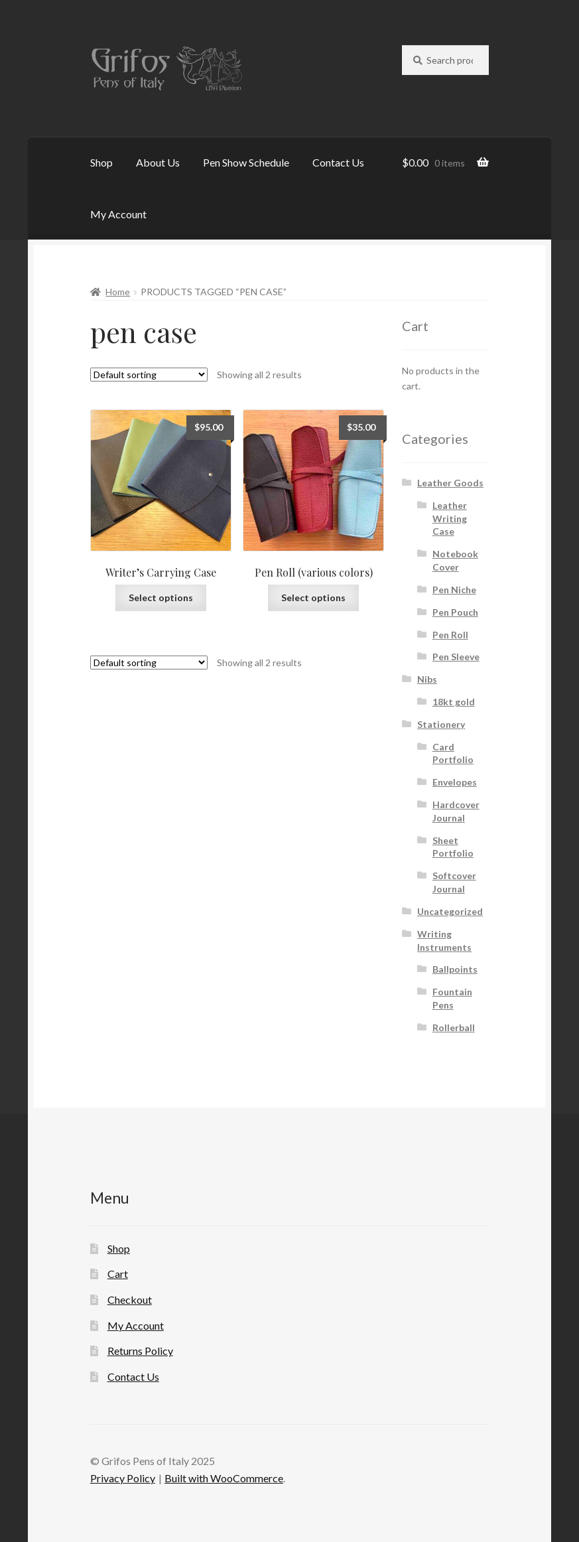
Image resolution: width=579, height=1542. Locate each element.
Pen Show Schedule (246, 162)
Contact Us (338, 162)
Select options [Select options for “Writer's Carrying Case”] (161, 597)
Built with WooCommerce (223, 1478)
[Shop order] (149, 375)
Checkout (129, 1299)
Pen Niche (454, 589)
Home (117, 291)
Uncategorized (450, 911)
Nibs (427, 679)
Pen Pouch (455, 612)
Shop (101, 162)
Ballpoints (455, 969)
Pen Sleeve (456, 656)
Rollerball (453, 1027)
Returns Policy (140, 1350)
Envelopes (454, 782)
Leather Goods (450, 482)
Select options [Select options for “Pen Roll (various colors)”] (313, 597)
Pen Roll (450, 634)
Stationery (441, 724)
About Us (158, 162)
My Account (118, 214)
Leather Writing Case (449, 518)
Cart (117, 1273)
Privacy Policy (122, 1478)
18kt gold (453, 701)
